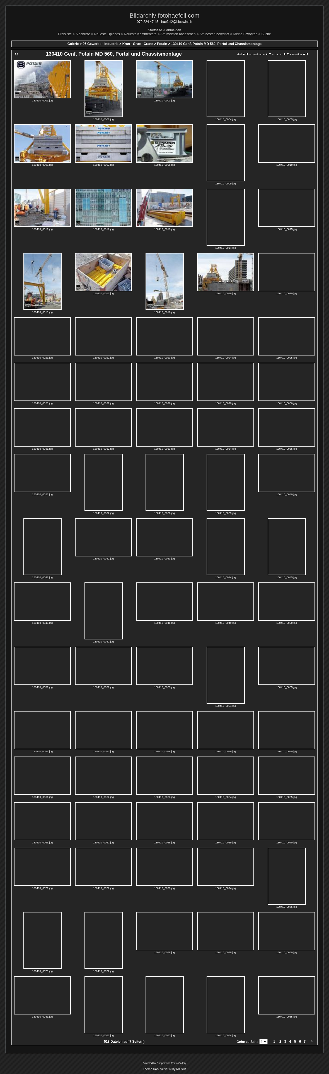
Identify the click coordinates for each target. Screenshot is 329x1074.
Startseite (155, 30)
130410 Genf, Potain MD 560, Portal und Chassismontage (216, 44)
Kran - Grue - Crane (137, 44)
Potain (162, 44)
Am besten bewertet (214, 34)
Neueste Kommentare (140, 34)
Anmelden (173, 30)
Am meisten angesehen (177, 34)
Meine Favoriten (245, 34)
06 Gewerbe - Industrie (100, 44)
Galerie (73, 44)
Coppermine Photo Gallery (171, 1063)
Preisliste (65, 34)
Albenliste (83, 34)
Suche (266, 34)
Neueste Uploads (107, 34)
